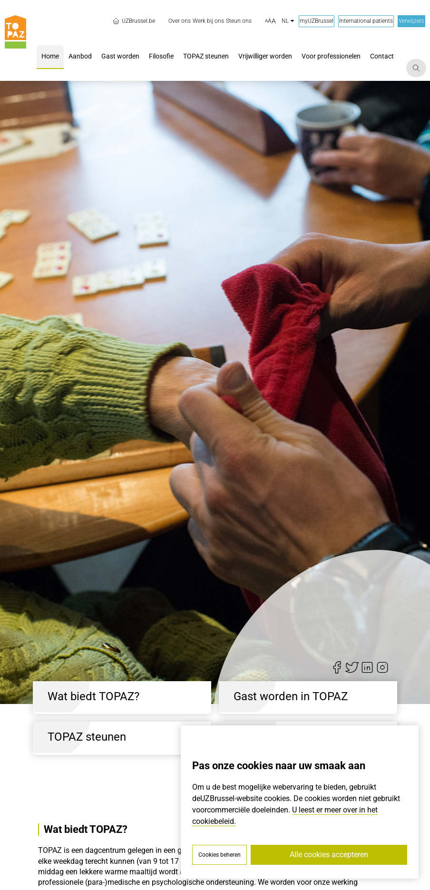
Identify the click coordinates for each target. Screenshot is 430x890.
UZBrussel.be (133, 21)
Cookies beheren (219, 854)
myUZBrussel (316, 21)
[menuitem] (179, 21)
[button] (270, 21)
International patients (366, 21)
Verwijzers (411, 21)
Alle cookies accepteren (329, 854)
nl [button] (288, 21)
